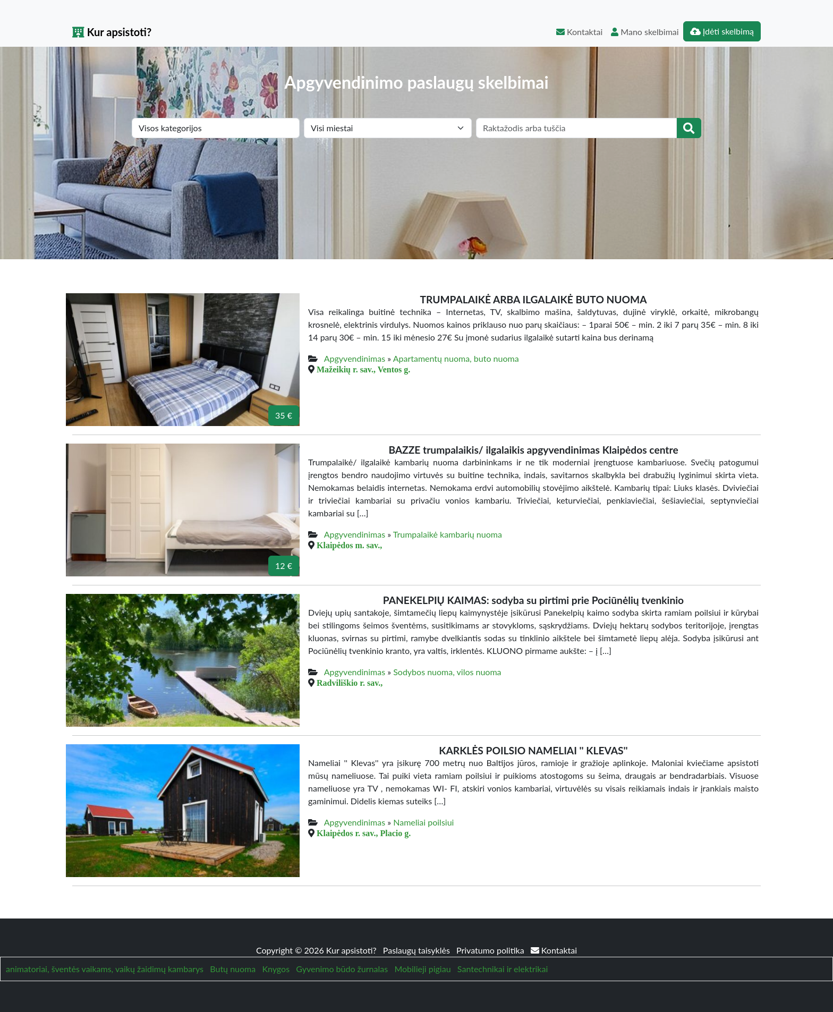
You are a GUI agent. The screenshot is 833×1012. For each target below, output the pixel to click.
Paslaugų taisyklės (417, 950)
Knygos (276, 969)
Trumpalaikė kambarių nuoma (447, 534)
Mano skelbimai (644, 32)
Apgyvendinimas (354, 358)
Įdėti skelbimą (722, 31)
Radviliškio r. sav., (349, 682)
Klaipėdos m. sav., (349, 545)
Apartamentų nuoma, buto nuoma (456, 358)
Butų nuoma (233, 969)
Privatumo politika (491, 950)
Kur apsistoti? (111, 31)
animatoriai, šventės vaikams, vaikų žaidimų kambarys (104, 969)
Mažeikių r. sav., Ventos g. (363, 369)
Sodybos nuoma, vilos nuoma (447, 672)
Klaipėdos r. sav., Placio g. (364, 833)
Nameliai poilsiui (423, 822)
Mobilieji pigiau (422, 969)
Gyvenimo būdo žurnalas (342, 969)
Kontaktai (579, 32)
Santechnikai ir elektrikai (502, 969)
